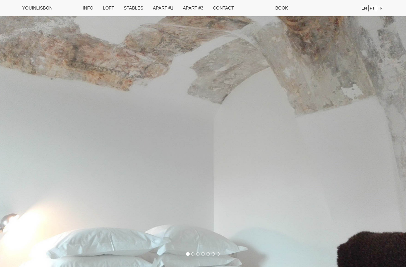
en (364, 8)
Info (88, 7)
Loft (108, 7)
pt (372, 8)
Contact (223, 7)
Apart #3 (193, 7)
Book (281, 7)
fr (380, 8)
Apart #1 (163, 7)
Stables (133, 7)
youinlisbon (37, 7)
